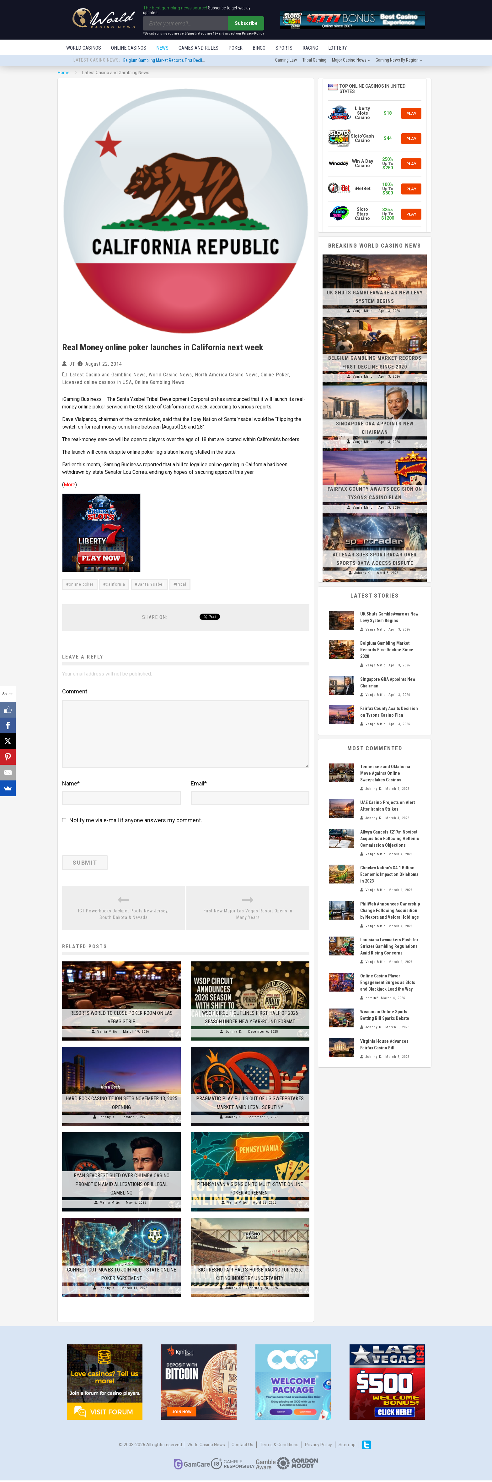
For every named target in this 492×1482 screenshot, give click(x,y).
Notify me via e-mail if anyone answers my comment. (132, 822)
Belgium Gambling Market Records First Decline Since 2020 (175, 60)
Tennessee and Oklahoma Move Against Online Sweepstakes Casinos (385, 774)
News (162, 48)
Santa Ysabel (150, 585)
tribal (181, 585)
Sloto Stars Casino (362, 214)
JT (72, 365)
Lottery (337, 48)
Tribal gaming (314, 60)
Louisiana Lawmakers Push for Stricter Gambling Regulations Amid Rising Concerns (389, 947)
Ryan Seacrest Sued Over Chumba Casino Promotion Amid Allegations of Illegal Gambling (121, 1185)
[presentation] (105, 844)
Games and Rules (198, 48)
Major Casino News (349, 60)
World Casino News (170, 375)
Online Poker (275, 375)
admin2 (372, 999)
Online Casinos (128, 48)
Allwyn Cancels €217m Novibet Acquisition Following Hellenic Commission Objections (389, 839)
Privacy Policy (318, 1446)
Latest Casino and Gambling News (108, 375)
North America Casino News (226, 375)
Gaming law (286, 60)
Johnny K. (234, 1033)
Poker (235, 48)
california (115, 585)
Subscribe (246, 23)
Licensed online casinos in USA (97, 383)
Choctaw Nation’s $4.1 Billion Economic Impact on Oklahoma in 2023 (389, 875)
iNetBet (363, 189)
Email (199, 785)
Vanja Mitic (107, 1033)
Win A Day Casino (362, 164)
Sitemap (347, 1446)
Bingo (259, 48)
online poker (81, 585)
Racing (310, 48)
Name (71, 785)
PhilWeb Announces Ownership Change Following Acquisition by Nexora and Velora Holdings (390, 911)
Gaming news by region (397, 60)
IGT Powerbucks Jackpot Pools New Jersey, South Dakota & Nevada (123, 916)
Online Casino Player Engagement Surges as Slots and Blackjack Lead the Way (387, 983)
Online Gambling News (159, 383)
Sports (283, 48)
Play (411, 114)
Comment (74, 692)
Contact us (242, 1446)
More (69, 485)
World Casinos (83, 48)
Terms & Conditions (279, 1446)
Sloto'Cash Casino (362, 139)
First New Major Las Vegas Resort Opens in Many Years (248, 916)
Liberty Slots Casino (362, 114)
